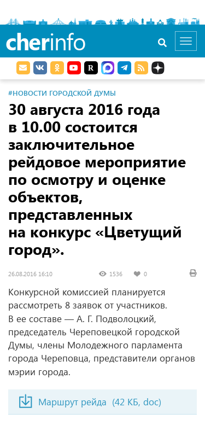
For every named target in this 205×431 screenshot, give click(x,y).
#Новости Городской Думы (62, 92)
